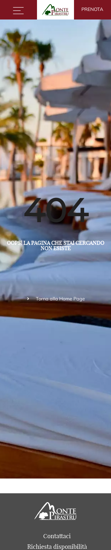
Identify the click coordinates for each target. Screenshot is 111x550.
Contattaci (57, 536)
